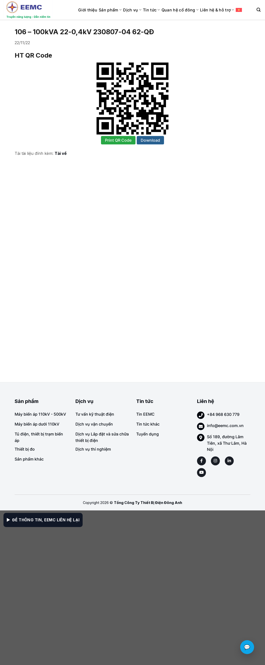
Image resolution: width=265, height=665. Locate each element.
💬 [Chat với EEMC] (247, 647)
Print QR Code (118, 140)
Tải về (61, 153)
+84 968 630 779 (223, 414)
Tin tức (151, 9)
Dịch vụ (132, 9)
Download (150, 140)
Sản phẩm (110, 9)
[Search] (259, 10)
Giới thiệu (87, 9)
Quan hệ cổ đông (180, 9)
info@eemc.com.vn (225, 425)
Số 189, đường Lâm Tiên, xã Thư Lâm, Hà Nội (227, 443)
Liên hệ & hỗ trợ (217, 9)
